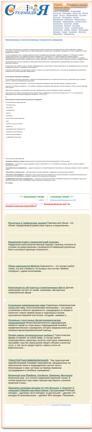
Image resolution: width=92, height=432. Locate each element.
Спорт (67, 28)
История (82, 15)
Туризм (67, 30)
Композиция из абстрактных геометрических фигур (36, 287)
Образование (68, 21)
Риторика (76, 26)
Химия (64, 32)
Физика (74, 30)
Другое (62, 15)
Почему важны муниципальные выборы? (31, 335)
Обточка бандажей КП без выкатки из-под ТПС (63, 200)
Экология (82, 32)
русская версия (55, 404)
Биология (57, 13)
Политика (68, 24)
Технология (58, 30)
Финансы (57, 32)
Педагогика (57, 24)
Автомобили (64, 11)
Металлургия (79, 19)
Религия (67, 26)
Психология (58, 26)
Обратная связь (61, 7)
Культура (57, 17)
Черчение (73, 32)
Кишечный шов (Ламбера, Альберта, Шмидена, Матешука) (40, 375)
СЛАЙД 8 (41, 200)
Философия (83, 30)
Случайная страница (77, 5)
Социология (58, 28)
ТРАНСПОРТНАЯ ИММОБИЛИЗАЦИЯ (28, 360)
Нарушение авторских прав (55, 204)
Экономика (57, 34)
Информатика (72, 15)
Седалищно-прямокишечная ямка (26, 305)
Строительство (77, 28)
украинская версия (66, 404)
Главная (58, 5)
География (66, 13)
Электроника (69, 34)
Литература (67, 17)
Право (75, 24)
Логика (76, 17)
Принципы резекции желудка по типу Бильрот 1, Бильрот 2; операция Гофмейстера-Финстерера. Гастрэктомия (41, 389)
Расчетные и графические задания (27, 223)
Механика (57, 21)
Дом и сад (77, 13)
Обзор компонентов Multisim (24, 266)
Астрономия (76, 11)
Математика (58, 19)
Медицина (69, 19)
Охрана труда (81, 21)
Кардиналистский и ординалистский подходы (33, 242)
